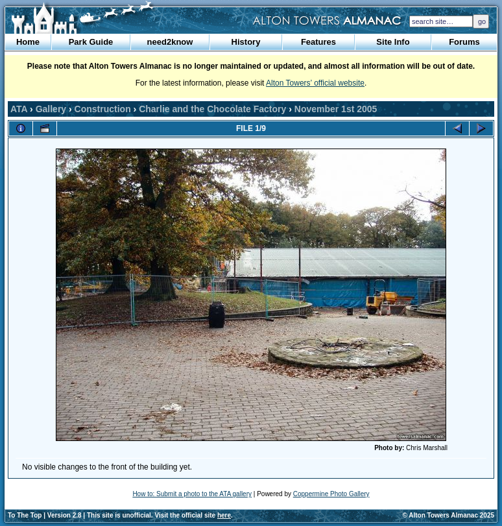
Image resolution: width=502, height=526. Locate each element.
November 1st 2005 (335, 109)
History (246, 42)
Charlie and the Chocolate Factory (212, 109)
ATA (18, 109)
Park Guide (91, 42)
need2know (170, 42)
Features (318, 42)
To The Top (25, 515)
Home (28, 42)
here (224, 515)
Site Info (392, 42)
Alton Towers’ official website (315, 83)
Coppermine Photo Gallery (331, 493)
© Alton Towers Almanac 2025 (448, 515)
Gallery (51, 109)
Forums (464, 42)
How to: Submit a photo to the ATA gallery (192, 493)
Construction (103, 109)
